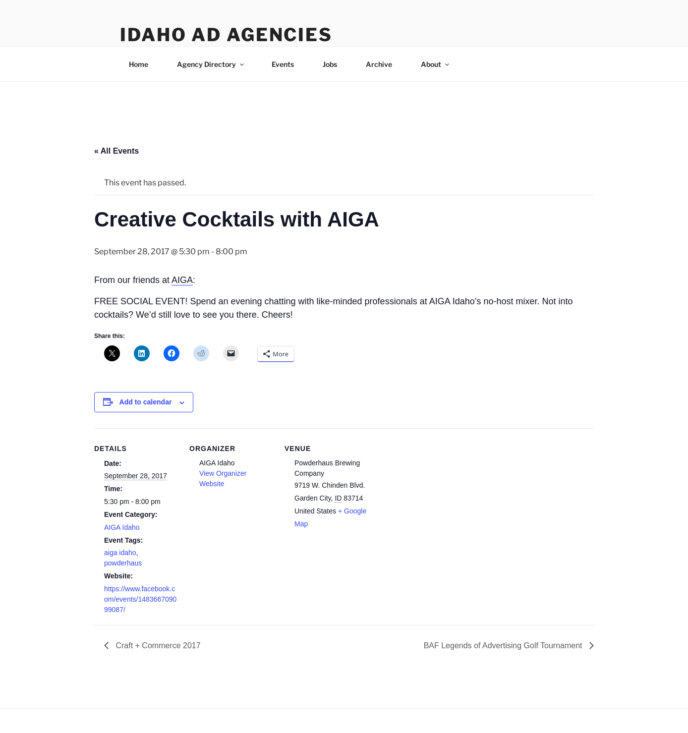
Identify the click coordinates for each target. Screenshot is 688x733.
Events (283, 64)
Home (138, 64)
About (436, 64)
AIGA (182, 280)
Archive (379, 64)
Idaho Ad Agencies (226, 35)
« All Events (116, 151)
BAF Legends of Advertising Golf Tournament (504, 645)
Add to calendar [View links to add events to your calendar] (145, 402)
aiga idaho (120, 553)
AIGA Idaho (122, 527)
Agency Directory (211, 64)
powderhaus (123, 563)
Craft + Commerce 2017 (157, 645)
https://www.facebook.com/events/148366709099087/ (140, 599)
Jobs (330, 64)
